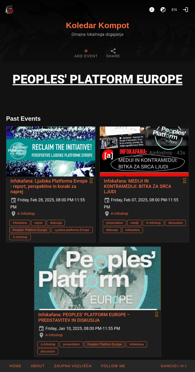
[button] (73, 365)
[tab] (86, 54)
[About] (151, 9)
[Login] (185, 9)
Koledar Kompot (97, 25)
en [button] (174, 10)
